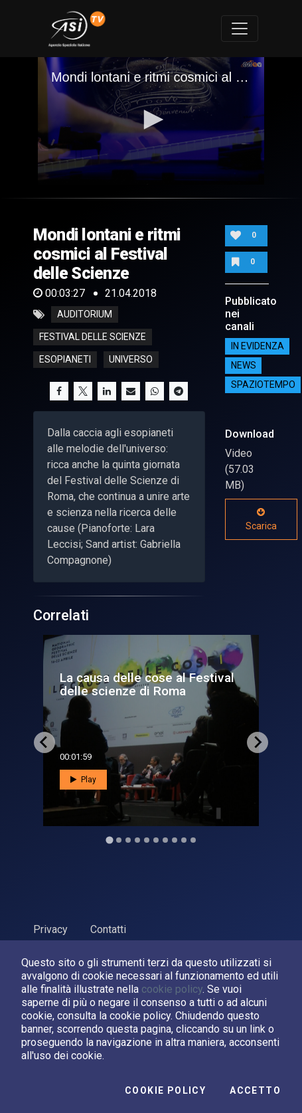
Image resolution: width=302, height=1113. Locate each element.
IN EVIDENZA (257, 346)
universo (131, 360)
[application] (151, 121)
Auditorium (84, 314)
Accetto (255, 1090)
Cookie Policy (165, 1090)
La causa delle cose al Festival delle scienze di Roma (147, 684)
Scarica (261, 519)
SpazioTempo (263, 384)
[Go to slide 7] (165, 840)
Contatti (108, 929)
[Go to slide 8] (174, 840)
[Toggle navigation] (239, 28)
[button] (151, 119)
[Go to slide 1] (109, 839)
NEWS (243, 365)
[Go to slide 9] (184, 840)
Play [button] (83, 779)
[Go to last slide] (44, 742)
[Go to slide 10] (193, 840)
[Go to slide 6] (156, 840)
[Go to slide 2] (118, 840)
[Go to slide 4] (137, 840)
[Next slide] (257, 742)
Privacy (50, 929)
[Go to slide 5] (146, 840)
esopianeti (65, 360)
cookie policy (171, 989)
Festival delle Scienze (92, 337)
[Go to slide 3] (128, 840)
